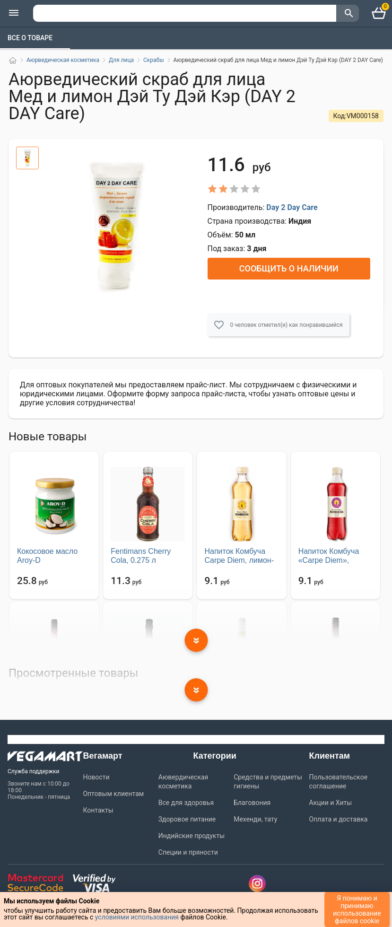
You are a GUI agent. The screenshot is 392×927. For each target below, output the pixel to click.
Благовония (252, 802)
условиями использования (137, 917)
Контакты (98, 810)
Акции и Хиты (330, 802)
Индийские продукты (191, 836)
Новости (96, 777)
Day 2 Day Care (291, 207)
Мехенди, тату (255, 819)
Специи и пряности (188, 852)
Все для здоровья (186, 802)
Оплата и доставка (338, 819)
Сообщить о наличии (289, 268)
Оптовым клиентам (113, 793)
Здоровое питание (187, 819)
